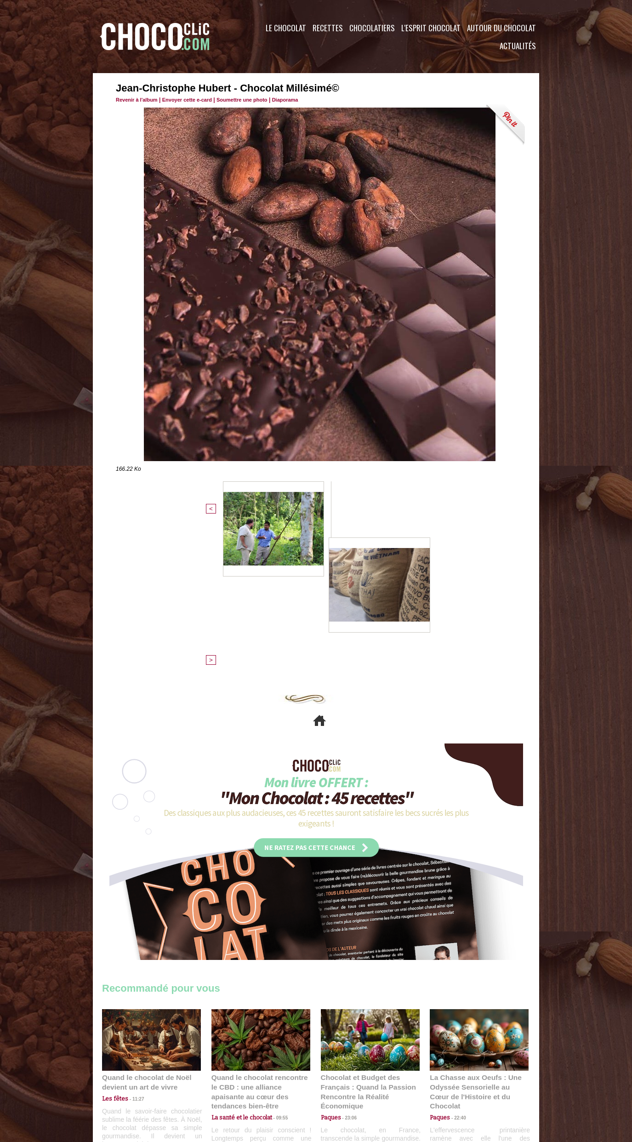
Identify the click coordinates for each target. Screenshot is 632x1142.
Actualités (518, 45)
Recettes (328, 28)
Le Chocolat (286, 28)
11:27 (133, 947)
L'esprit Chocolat (431, 28)
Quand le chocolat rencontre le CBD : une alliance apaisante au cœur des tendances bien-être (260, 936)
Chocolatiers (372, 28)
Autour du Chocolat (501, 28)
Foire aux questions (457, 1086)
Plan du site (341, 1086)
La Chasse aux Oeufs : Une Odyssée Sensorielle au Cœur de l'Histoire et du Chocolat (475, 936)
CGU (224, 1086)
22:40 (456, 956)
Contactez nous (129, 1086)
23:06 (347, 965)
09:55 (276, 956)
